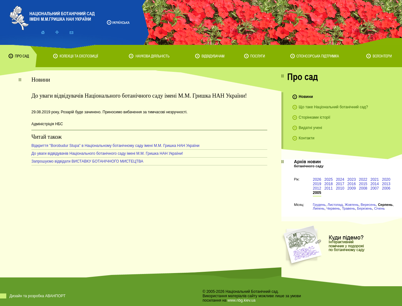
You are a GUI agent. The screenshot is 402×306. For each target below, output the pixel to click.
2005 (317, 193)
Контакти (306, 138)
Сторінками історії (314, 117)
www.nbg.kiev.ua (241, 300)
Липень (318, 208)
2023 (351, 179)
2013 (386, 184)
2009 (351, 188)
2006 (386, 188)
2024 (340, 179)
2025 (328, 179)
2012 (317, 188)
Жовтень (352, 205)
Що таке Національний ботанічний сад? (333, 107)
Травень (348, 208)
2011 (328, 188)
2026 (317, 179)
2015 (363, 184)
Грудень (319, 205)
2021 (375, 179)
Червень (333, 208)
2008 (363, 188)
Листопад (335, 205)
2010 (340, 188)
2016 (351, 184)
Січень (379, 208)
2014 (375, 184)
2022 (363, 179)
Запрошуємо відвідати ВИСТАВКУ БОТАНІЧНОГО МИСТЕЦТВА (87, 161)
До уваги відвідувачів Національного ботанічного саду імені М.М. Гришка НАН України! (107, 153)
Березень (364, 208)
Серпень (385, 205)
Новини (306, 96)
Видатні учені (310, 128)
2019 (317, 184)
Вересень (368, 205)
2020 (386, 179)
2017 (340, 184)
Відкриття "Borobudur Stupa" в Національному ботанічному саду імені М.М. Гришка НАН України (115, 145)
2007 (375, 188)
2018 (328, 184)
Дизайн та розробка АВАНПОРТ (37, 296)
